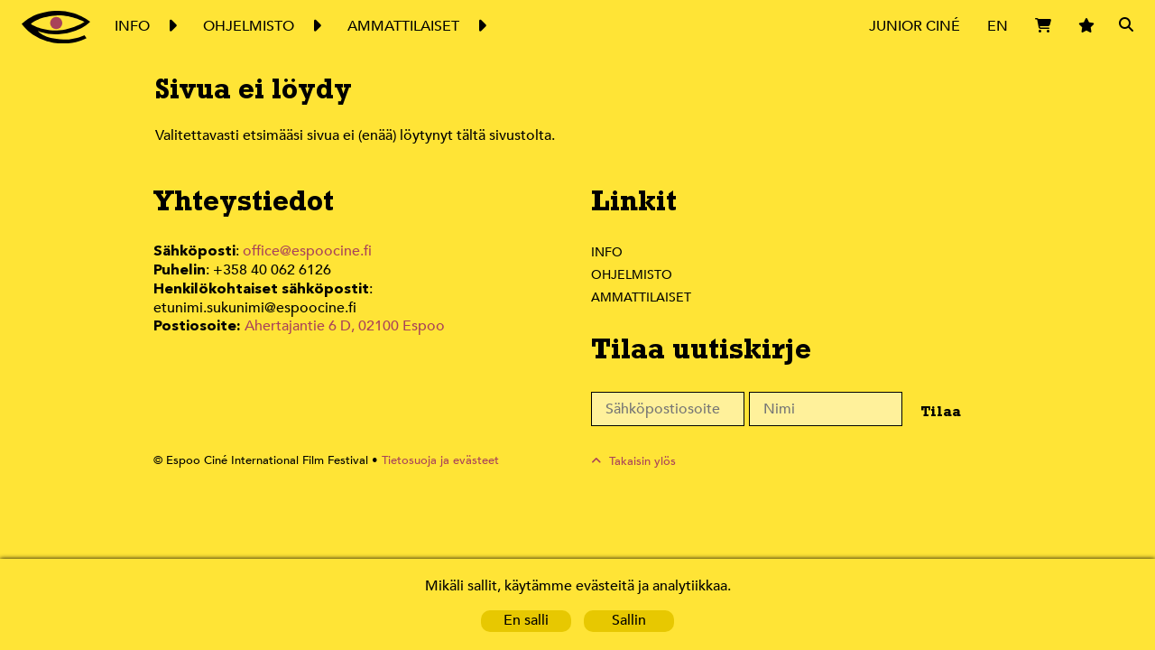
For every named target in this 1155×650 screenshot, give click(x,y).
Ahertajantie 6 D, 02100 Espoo (343, 305)
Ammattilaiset (642, 297)
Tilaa (936, 411)
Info (606, 252)
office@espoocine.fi (307, 251)
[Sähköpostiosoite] (667, 409)
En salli (526, 620)
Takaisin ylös (642, 461)
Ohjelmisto (632, 274)
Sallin (629, 620)
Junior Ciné (915, 25)
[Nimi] (825, 409)
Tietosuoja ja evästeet (430, 461)
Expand (171, 26)
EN (998, 25)
